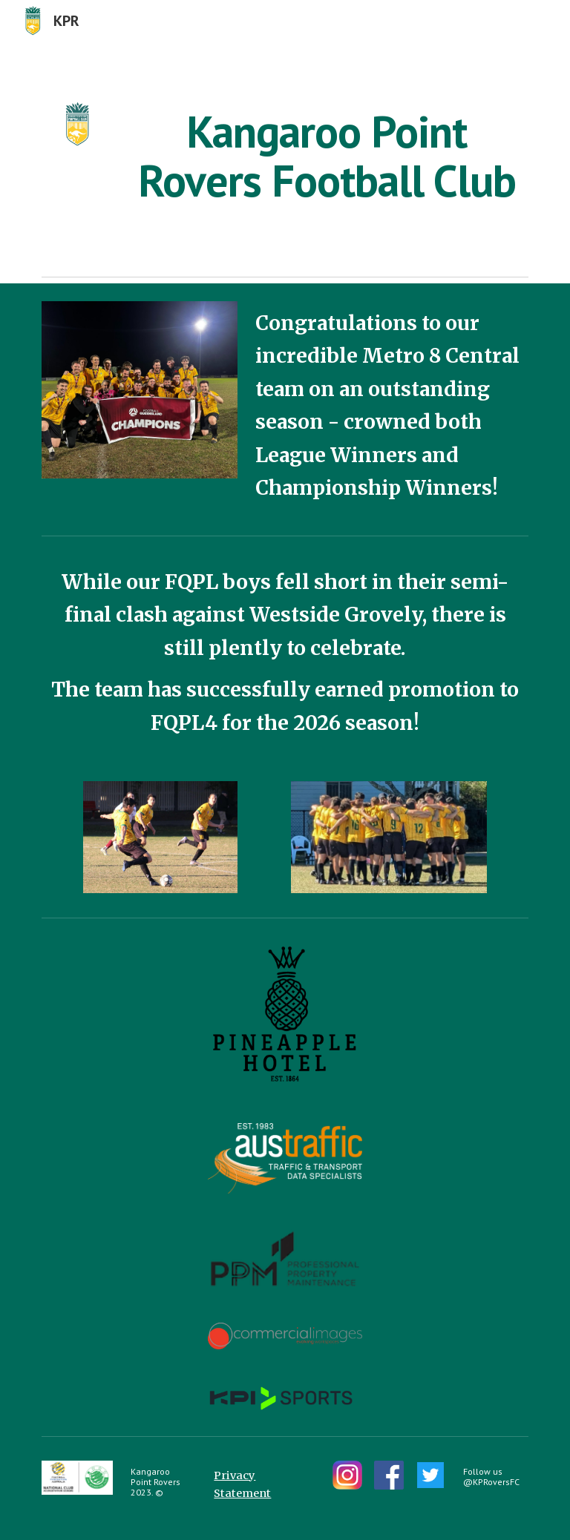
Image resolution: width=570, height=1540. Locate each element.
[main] (326, 156)
